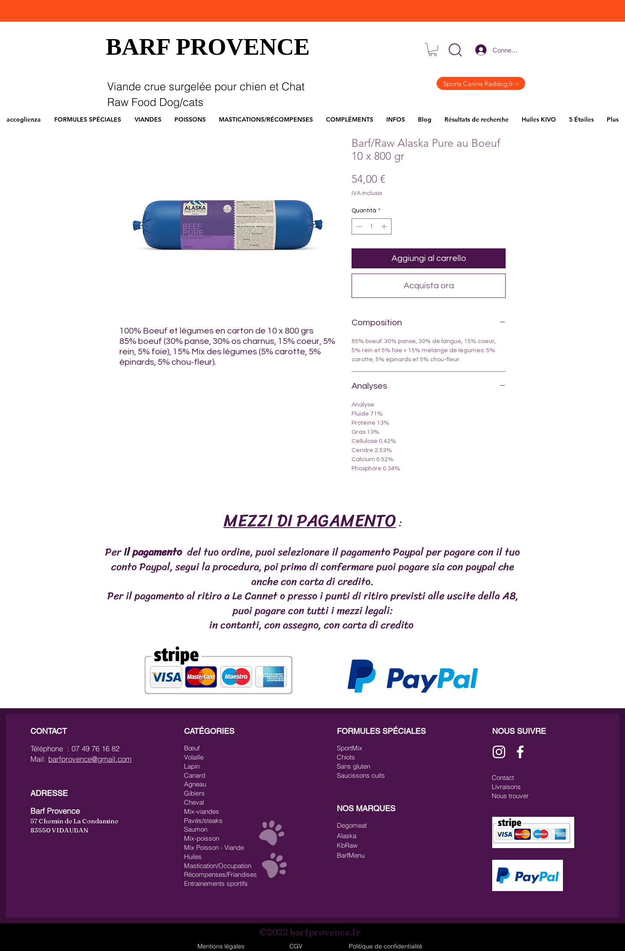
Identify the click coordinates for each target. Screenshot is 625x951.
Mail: (39, 758)
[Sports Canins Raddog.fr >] (481, 83)
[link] (433, 49)
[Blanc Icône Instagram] (498, 751)
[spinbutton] (371, 226)
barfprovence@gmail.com (90, 758)
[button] (455, 49)
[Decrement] (358, 226)
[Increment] (384, 226)
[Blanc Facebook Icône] (520, 751)
